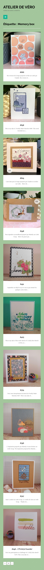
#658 (22, 125)
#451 (22, 284)
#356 (22, 443)
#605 (22, 178)
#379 (22, 390)
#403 (22, 337)
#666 (22, 72)
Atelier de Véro (19, 7)
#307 (22, 496)
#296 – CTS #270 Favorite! (22, 549)
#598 (22, 231)
